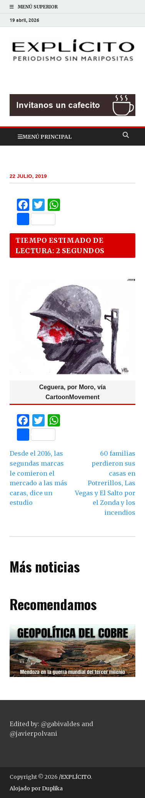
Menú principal (47, 136)
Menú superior (38, 7)
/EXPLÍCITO (75, 776)
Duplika (52, 788)
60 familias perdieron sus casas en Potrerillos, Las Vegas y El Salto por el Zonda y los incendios (105, 483)
